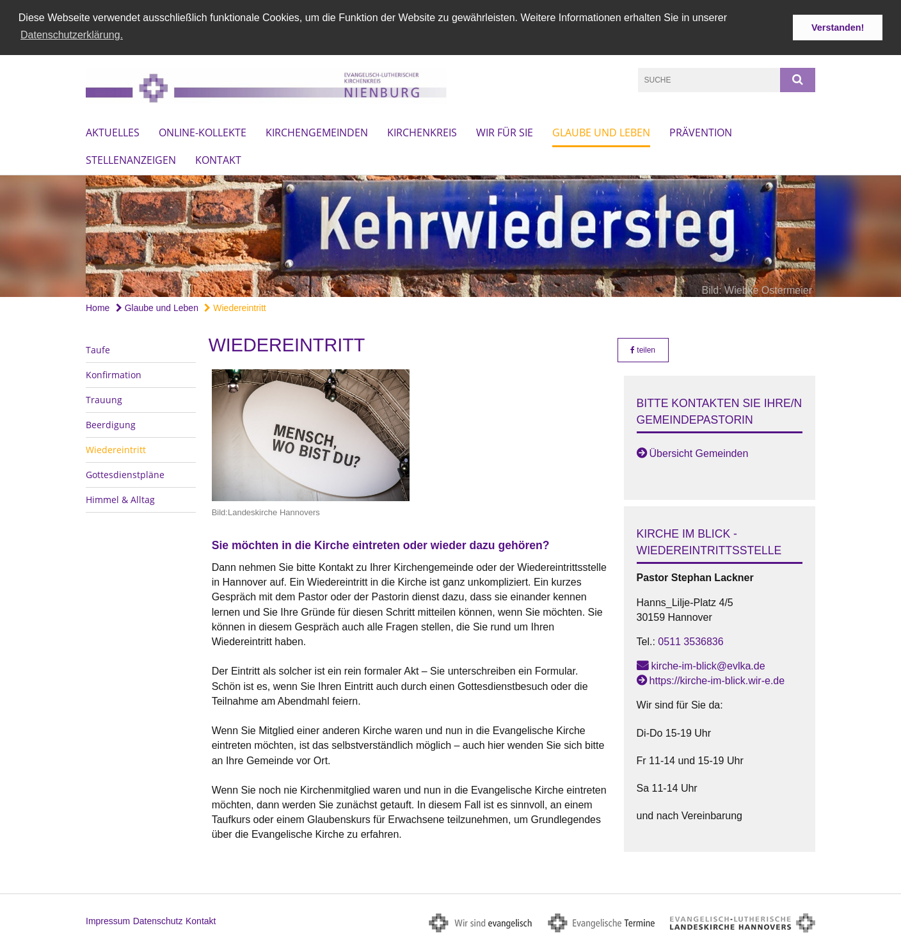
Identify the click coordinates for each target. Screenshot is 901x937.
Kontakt (218, 159)
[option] (450, 235)
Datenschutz (158, 919)
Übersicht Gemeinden (699, 452)
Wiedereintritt (235, 306)
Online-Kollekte (202, 131)
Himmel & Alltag (120, 498)
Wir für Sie (504, 131)
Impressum (108, 919)
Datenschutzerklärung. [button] (71, 34)
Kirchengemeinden (317, 131)
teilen (642, 348)
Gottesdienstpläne (125, 473)
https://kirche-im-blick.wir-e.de (717, 679)
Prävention (700, 131)
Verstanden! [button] (837, 27)
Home (97, 306)
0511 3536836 (690, 639)
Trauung (104, 398)
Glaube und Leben (601, 131)
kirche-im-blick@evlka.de (708, 664)
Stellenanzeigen (131, 159)
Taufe (98, 348)
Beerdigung (111, 423)
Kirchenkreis (422, 131)
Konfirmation (113, 373)
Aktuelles (113, 131)
